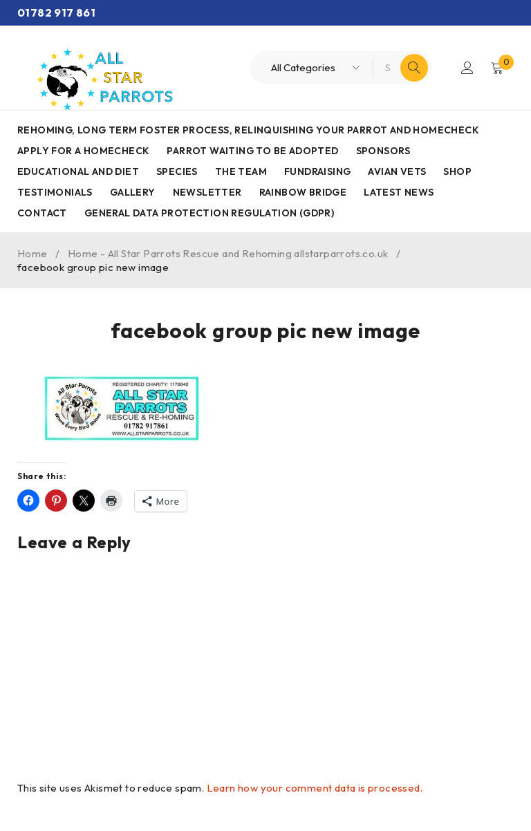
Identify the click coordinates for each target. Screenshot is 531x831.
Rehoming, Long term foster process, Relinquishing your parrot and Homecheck (248, 130)
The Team (241, 171)
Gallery (133, 192)
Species (177, 171)
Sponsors (383, 150)
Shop (457, 171)
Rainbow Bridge (303, 192)
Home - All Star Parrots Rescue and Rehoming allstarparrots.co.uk (228, 253)
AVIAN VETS (397, 171)
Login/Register (466, 68)
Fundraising (317, 171)
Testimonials (55, 192)
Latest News (399, 192)
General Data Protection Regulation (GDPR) (209, 213)
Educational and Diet (78, 171)
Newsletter (207, 192)
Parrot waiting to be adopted (252, 150)
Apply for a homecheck (83, 150)
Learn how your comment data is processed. (314, 787)
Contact (42, 213)
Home (32, 253)
